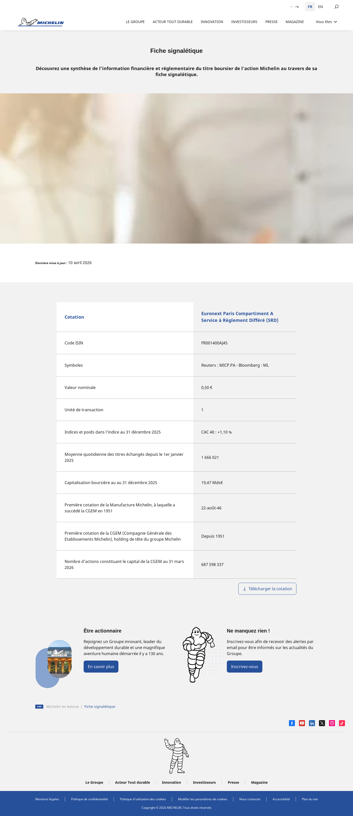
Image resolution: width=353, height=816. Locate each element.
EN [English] (320, 6)
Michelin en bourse (62, 706)
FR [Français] (310, 6)
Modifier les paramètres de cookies (202, 799)
